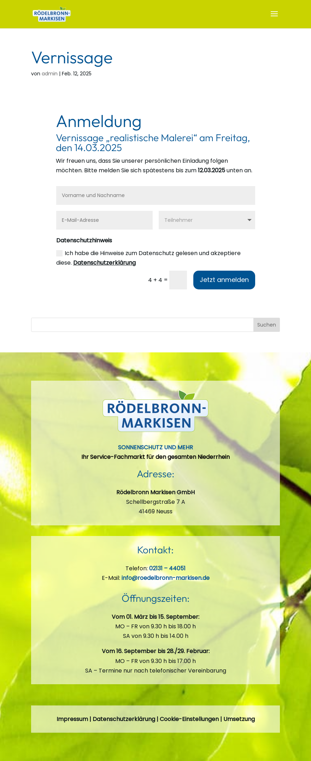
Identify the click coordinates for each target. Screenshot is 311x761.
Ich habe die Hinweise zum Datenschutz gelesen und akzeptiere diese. (148, 258)
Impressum (72, 719)
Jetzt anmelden (224, 279)
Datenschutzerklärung (104, 263)
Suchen (266, 324)
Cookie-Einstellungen (189, 719)
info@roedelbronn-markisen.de (166, 578)
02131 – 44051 (167, 568)
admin (50, 73)
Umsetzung (239, 719)
